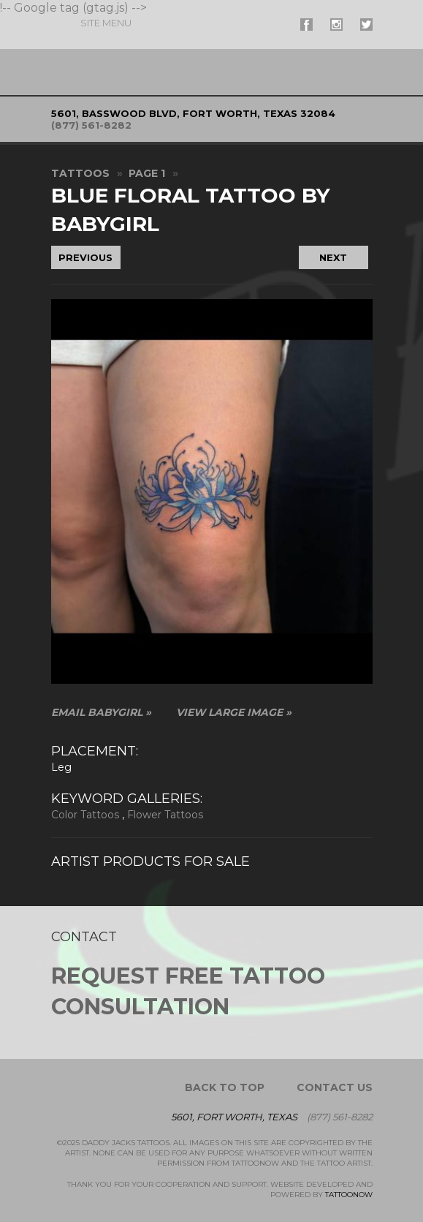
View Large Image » (233, 712)
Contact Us (335, 1087)
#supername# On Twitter (366, 24)
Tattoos (80, 173)
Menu (106, 23)
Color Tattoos (85, 814)
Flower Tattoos (165, 814)
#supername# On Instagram (336, 24)
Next (333, 257)
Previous (85, 257)
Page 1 (147, 173)
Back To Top (224, 1087)
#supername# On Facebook (306, 24)
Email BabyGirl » (101, 712)
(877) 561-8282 (91, 125)
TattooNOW (349, 1194)
